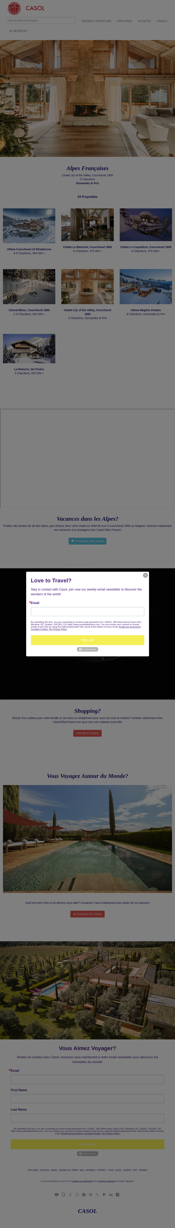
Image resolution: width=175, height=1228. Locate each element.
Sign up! (87, 640)
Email (35, 603)
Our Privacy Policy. (58, 629)
